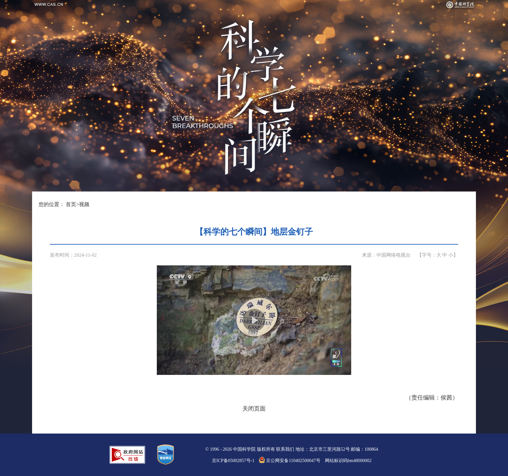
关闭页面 (254, 408)
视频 (84, 204)
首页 (71, 204)
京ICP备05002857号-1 (233, 460)
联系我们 (285, 449)
